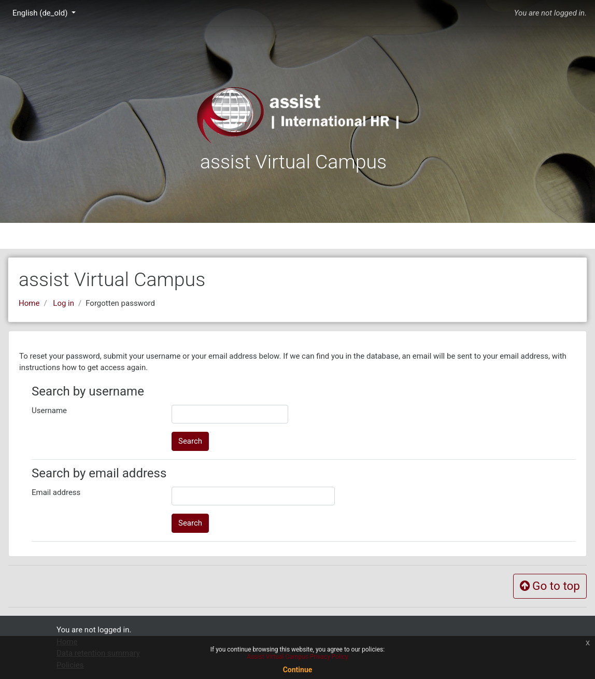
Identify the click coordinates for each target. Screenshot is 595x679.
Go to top (550, 585)
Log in (63, 303)
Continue (298, 670)
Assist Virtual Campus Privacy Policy (297, 656)
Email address (56, 492)
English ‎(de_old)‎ (40, 13)
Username (49, 410)
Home (29, 303)
